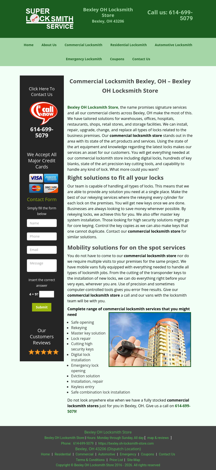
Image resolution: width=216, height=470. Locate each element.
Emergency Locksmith (84, 59)
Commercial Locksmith (83, 45)
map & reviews (158, 438)
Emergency (128, 454)
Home (28, 45)
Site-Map (133, 460)
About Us (49, 45)
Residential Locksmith (128, 45)
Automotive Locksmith (173, 45)
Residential (63, 454)
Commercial (84, 454)
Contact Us (141, 59)
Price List (116, 460)
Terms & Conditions (90, 460)
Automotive (106, 454)
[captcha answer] (46, 294)
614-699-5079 (181, 15)
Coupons (117, 59)
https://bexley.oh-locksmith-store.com (126, 443)
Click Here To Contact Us (42, 91)
